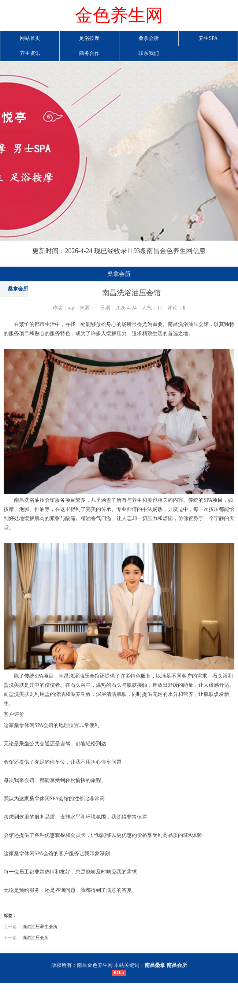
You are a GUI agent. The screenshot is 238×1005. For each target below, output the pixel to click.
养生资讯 (30, 53)
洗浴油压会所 (35, 937)
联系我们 (148, 53)
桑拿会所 (148, 38)
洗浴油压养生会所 (39, 926)
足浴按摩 (89, 38)
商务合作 (89, 53)
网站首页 (30, 38)
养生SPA (207, 38)
